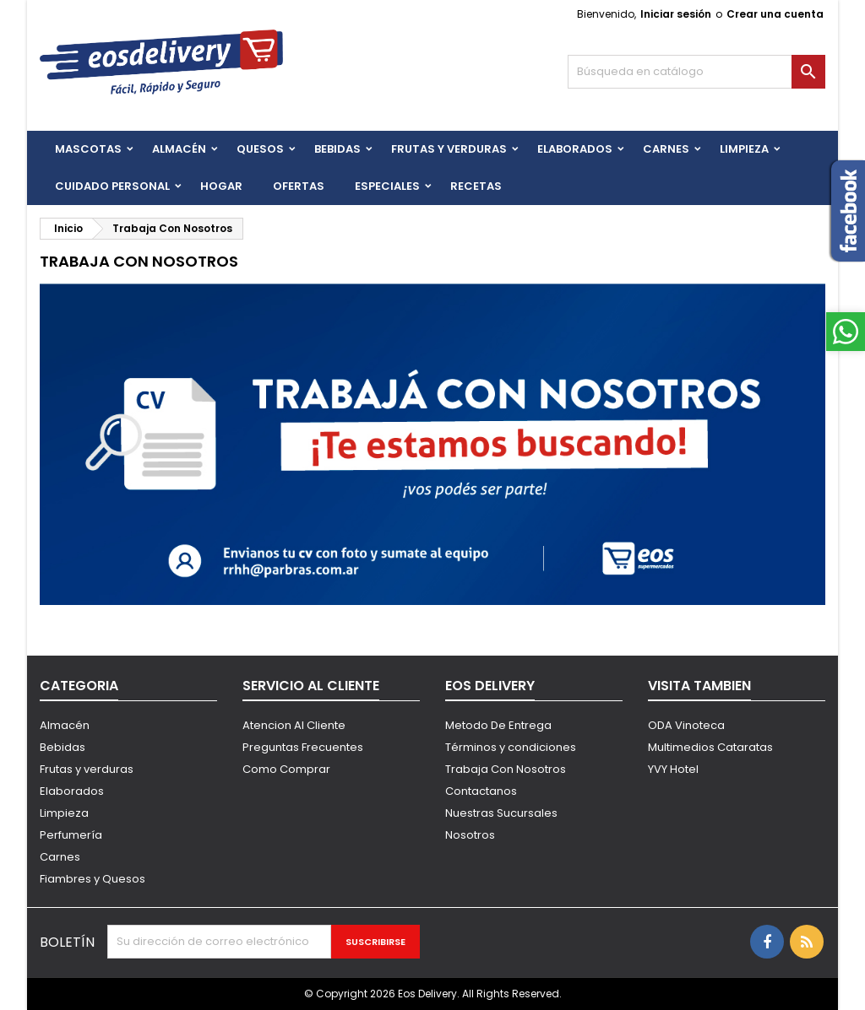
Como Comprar (286, 769)
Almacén (179, 149)
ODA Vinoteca (686, 725)
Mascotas (88, 149)
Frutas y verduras (86, 769)
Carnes (666, 149)
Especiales (387, 186)
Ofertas (298, 186)
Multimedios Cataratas (710, 747)
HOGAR (221, 186)
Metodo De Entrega (498, 725)
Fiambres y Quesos (92, 879)
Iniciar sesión (675, 14)
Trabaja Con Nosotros (505, 769)
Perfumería (71, 835)
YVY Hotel (673, 769)
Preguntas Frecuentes (302, 747)
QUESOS (260, 149)
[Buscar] (696, 72)
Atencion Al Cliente (293, 725)
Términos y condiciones (510, 747)
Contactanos (481, 791)
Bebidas (62, 747)
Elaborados (574, 149)
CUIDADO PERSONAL (112, 186)
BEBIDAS (337, 149)
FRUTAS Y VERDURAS (449, 149)
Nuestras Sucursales (501, 813)
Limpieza (744, 149)
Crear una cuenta (775, 14)
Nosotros (470, 835)
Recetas (476, 186)
